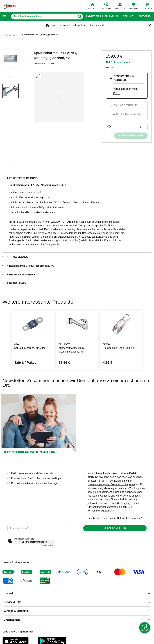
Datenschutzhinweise (128, 518)
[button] (4, 16)
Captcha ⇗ (48, 545)
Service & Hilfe (12, 602)
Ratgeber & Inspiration (102, 16)
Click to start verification (34, 542)
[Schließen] (150, 25)
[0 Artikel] (140, 126)
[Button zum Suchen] (79, 16)
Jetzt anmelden (115, 528)
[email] (39, 528)
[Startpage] (9, 6)
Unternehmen (12, 619)
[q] (43, 16)
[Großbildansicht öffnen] (59, 97)
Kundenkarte (125, 62)
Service (128, 16)
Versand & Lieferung (16, 611)
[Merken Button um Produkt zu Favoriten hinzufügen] (109, 127)
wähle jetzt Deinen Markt (90, 25)
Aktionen (145, 16)
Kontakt (8, 593)
